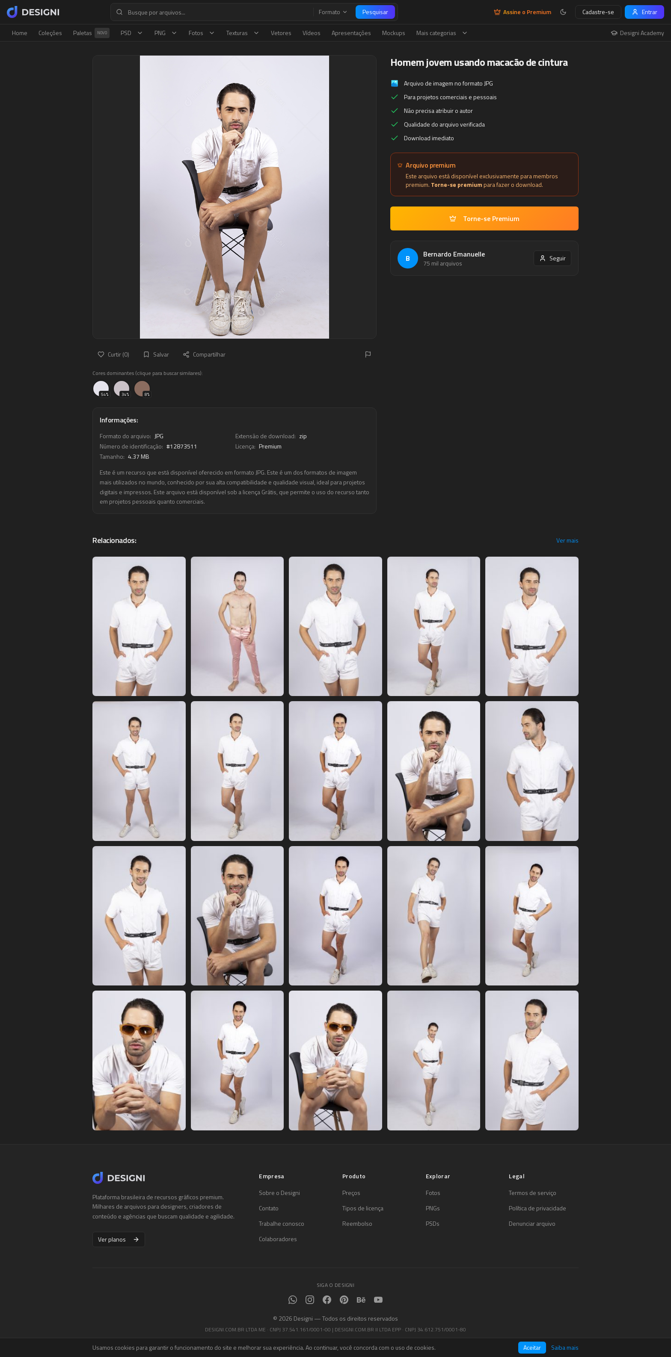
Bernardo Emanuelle (454, 254)
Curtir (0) (113, 354)
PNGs (433, 1208)
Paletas (91, 33)
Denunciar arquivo (532, 1223)
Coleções (50, 32)
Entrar (644, 11)
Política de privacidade (537, 1208)
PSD (132, 32)
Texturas (243, 32)
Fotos (202, 32)
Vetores (281, 32)
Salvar (156, 354)
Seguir (552, 258)
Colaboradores (278, 1239)
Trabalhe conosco (281, 1223)
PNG (166, 32)
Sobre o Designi (279, 1193)
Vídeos (312, 32)
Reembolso (357, 1223)
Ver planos (119, 1239)
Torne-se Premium (484, 218)
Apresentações (351, 32)
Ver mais (567, 540)
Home (19, 32)
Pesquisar (375, 11)
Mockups (393, 32)
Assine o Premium (522, 12)
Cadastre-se (598, 11)
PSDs (432, 1223)
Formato (333, 12)
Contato (269, 1208)
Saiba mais (565, 1347)
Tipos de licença (362, 1208)
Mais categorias (442, 32)
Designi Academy (637, 33)
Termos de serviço (532, 1193)
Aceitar (532, 1347)
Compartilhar (204, 354)
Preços (351, 1193)
